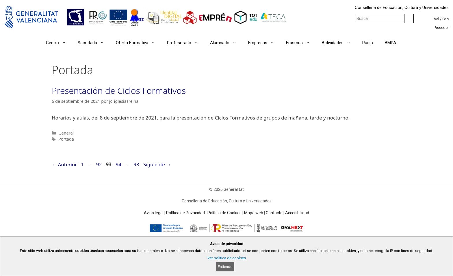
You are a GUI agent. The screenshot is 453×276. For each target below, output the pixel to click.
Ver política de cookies (226, 258)
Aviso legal (154, 212)
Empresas (264, 42)
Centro (59, 42)
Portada (66, 139)
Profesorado (185, 42)
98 (136, 164)
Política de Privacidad (185, 212)
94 (118, 164)
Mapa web (253, 212)
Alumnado (226, 42)
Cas (445, 19)
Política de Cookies (224, 212)
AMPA (390, 42)
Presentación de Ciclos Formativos (119, 90)
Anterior (64, 164)
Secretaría (94, 42)
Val (436, 19)
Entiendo (225, 266)
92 (99, 164)
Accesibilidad (297, 212)
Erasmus (301, 42)
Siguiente (157, 164)
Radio (367, 42)
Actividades (339, 42)
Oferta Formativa (138, 42)
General (66, 133)
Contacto (274, 212)
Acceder (442, 27)
